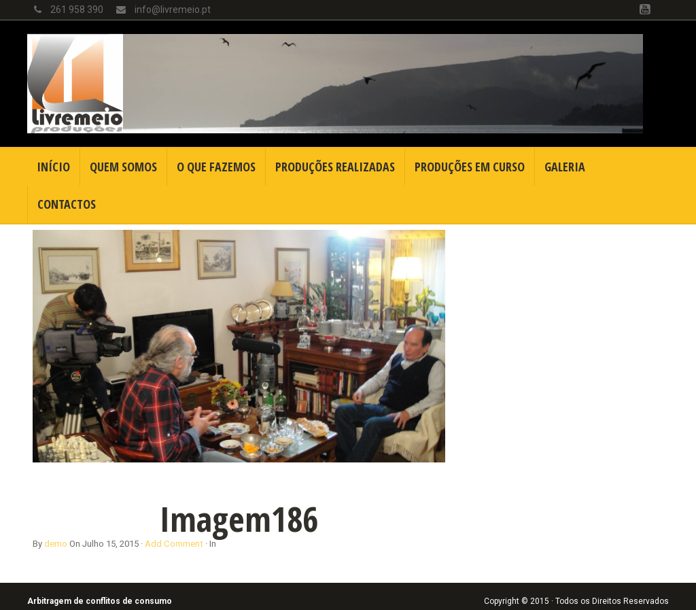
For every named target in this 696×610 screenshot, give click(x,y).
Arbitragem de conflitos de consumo (99, 601)
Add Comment (174, 544)
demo (55, 544)
